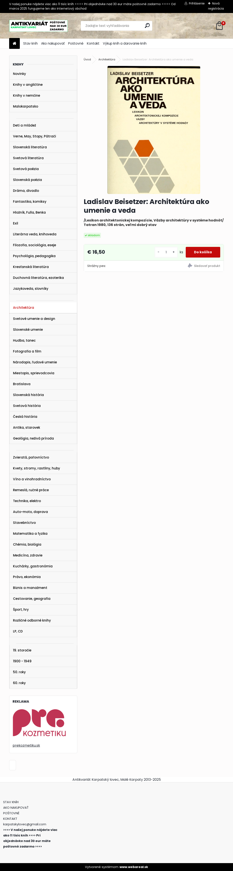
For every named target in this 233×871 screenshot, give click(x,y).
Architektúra (23, 307)
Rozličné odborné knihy (32, 620)
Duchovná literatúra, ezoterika (38, 277)
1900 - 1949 (22, 661)
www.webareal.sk (133, 867)
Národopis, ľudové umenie (35, 362)
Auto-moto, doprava (30, 512)
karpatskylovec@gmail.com (24, 824)
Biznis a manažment (30, 588)
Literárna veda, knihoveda (34, 234)
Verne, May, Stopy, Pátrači (34, 136)
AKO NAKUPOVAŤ (16, 807)
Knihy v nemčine (26, 95)
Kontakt (93, 43)
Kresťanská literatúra (31, 267)
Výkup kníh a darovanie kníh (125, 43)
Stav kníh (30, 43)
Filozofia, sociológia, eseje (34, 245)
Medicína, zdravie (27, 555)
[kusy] (166, 252)
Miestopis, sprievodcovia (33, 373)
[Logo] (38, 25)
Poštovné (75, 43)
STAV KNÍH (11, 802)
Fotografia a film (27, 351)
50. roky (19, 672)
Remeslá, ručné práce (31, 490)
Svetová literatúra (28, 158)
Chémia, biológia (27, 544)
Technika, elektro (27, 501)
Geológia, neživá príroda (33, 438)
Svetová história (27, 405)
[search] (147, 25)
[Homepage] (14, 43)
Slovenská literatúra (30, 147)
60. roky (19, 683)
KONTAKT (10, 819)
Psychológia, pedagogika (34, 256)
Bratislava (21, 384)
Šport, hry (21, 609)
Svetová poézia (26, 169)
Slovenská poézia (27, 180)
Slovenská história (28, 395)
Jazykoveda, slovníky (30, 288)
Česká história (25, 416)
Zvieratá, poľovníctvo (31, 457)
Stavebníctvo (24, 522)
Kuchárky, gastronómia (33, 566)
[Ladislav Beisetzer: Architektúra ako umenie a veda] (153, 130)
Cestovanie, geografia (31, 598)
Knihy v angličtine (28, 84)
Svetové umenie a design (34, 318)
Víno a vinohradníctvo (32, 479)
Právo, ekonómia (27, 577)
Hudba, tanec (24, 340)
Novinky (19, 73)
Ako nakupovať (53, 43)
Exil (15, 223)
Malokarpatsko (25, 106)
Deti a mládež (24, 125)
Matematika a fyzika (30, 533)
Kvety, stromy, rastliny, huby (36, 468)
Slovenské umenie (28, 329)
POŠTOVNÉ (11, 813)
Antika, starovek (26, 427)
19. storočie (22, 650)
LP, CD (18, 631)
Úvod (87, 59)
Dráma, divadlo (26, 190)
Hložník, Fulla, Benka (29, 212)
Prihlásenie (197, 3)
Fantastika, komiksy (29, 201)
